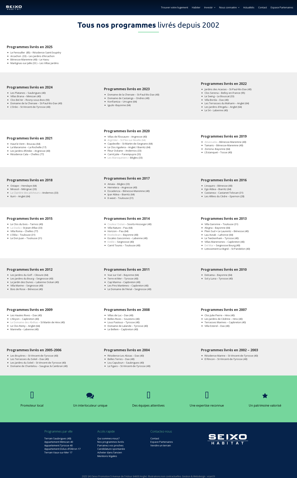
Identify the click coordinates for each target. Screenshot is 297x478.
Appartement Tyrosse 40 (58, 445)
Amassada (211, 142)
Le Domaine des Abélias (24, 322)
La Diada (15, 227)
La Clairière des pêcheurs (25, 192)
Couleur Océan (116, 224)
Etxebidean (114, 234)
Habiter (196, 7)
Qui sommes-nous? (108, 438)
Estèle (111, 241)
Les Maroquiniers (118, 157)
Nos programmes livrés (110, 442)
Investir (209, 7)
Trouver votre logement (174, 7)
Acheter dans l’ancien (109, 452)
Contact (262, 7)
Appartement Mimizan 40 (58, 442)
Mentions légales (107, 456)
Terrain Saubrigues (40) (57, 438)
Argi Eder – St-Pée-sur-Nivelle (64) (126, 140)
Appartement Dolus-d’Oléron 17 (62, 449)
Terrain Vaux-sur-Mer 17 (58, 452)
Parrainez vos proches (110, 445)
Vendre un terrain (160, 445)
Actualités (248, 7)
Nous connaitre (229, 7)
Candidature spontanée (111, 449)
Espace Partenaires (282, 7)
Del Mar (209, 245)
